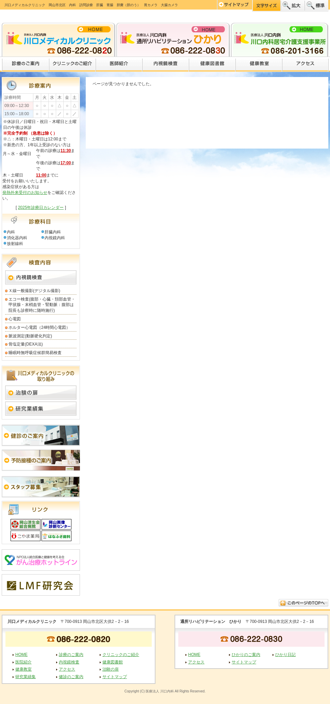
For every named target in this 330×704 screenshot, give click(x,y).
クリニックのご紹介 (72, 64)
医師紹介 (119, 64)
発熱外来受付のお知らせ (24, 192)
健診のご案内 (71, 676)
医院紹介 (23, 662)
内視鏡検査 (166, 64)
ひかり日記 (285, 654)
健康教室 (259, 64)
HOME (21, 654)
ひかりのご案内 (246, 654)
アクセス (305, 64)
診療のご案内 (25, 64)
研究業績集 (25, 676)
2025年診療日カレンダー (41, 207)
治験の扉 (110, 669)
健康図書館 (212, 64)
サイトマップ (114, 676)
